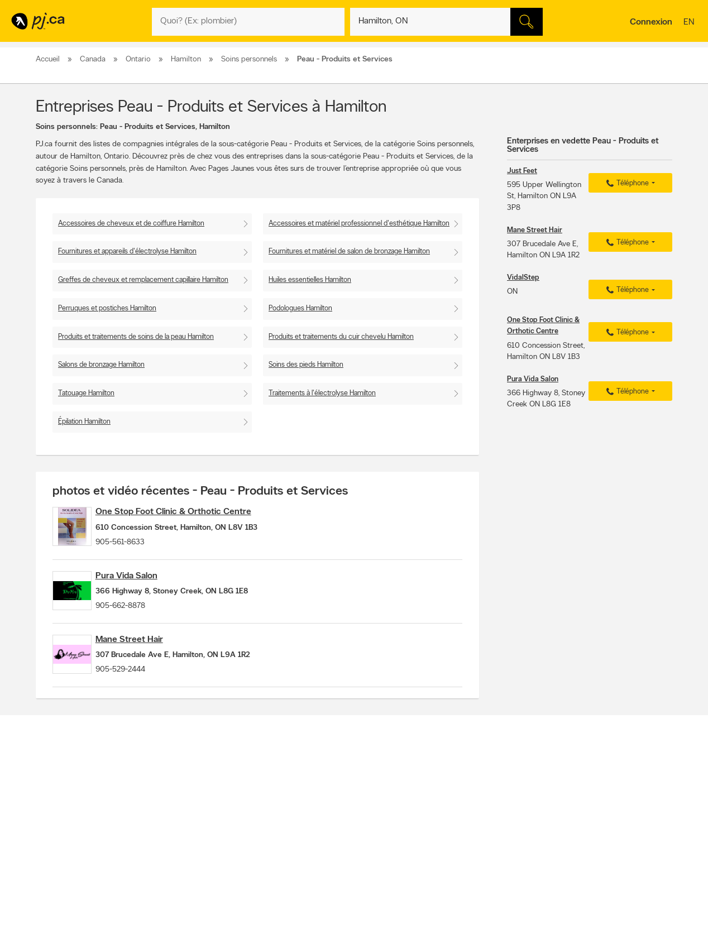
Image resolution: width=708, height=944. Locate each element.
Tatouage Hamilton (86, 393)
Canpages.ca (574, 821)
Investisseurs (191, 831)
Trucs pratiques (323, 840)
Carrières (186, 821)
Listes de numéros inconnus (467, 859)
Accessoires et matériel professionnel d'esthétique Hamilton (359, 223)
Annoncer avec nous (70, 812)
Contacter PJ (192, 812)
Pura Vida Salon (145, 585)
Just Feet (522, 171)
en (690, 23)
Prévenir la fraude (65, 831)
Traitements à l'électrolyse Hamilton (322, 393)
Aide (180, 869)
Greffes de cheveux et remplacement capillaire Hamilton (143, 280)
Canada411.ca (575, 812)
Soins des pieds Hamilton (306, 364)
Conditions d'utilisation (205, 859)
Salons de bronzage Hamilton (101, 364)
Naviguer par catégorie (334, 812)
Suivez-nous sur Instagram (466, 840)
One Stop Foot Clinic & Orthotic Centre (192, 511)
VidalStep (523, 277)
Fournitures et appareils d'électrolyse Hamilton (127, 251)
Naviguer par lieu (325, 821)
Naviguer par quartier (331, 831)
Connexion (651, 22)
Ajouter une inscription (72, 821)
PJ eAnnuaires (448, 850)
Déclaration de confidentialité (215, 850)
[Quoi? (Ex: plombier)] (248, 22)
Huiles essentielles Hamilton (310, 280)
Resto (310, 861)
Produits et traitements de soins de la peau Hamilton (136, 337)
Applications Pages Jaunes (466, 812)
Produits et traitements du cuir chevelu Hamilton (341, 337)
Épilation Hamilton (84, 421)
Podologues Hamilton (300, 308)
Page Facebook (451, 831)
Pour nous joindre (644, 765)
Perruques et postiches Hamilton (107, 308)
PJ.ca (177, 903)
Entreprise (188, 840)
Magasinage (342, 861)
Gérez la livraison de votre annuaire (477, 869)
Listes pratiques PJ (327, 850)
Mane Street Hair (147, 658)
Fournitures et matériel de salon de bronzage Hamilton (349, 251)
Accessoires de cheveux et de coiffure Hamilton (131, 223)
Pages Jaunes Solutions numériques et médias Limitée (450, 903)
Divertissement (322, 871)
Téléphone (626, 183)
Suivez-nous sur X (454, 821)
